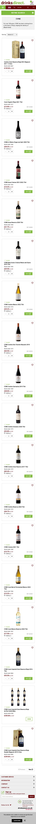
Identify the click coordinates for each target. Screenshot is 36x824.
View (29, 719)
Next (30, 769)
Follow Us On (5, 805)
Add (27, 71)
